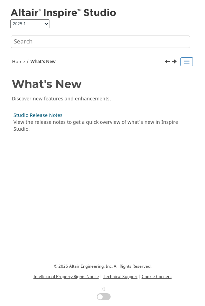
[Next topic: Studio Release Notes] (175, 62)
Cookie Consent (157, 277)
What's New (42, 62)
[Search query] (100, 42)
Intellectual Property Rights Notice (66, 277)
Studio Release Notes (38, 115)
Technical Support (120, 277)
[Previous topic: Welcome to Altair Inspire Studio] (168, 62)
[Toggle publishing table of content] (186, 61)
